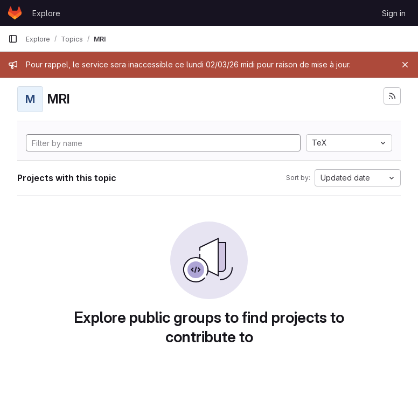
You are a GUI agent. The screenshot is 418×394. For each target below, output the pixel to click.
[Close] (405, 64)
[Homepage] (15, 13)
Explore (46, 13)
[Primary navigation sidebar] (13, 38)
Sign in (394, 13)
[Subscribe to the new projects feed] (392, 96)
